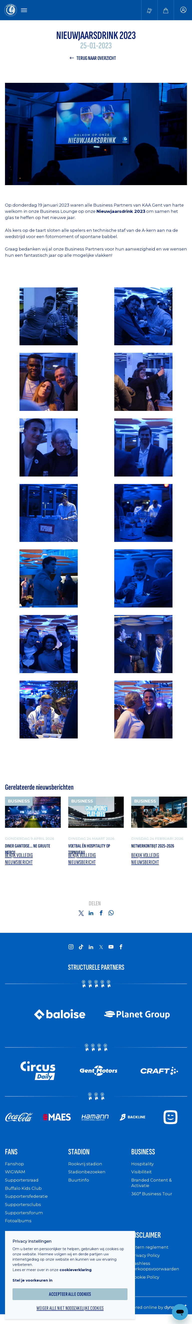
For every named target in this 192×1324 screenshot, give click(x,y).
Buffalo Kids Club (24, 1193)
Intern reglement (150, 1253)
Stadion (80, 1156)
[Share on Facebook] (101, 916)
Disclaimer (148, 1240)
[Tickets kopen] (150, 10)
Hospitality (143, 1168)
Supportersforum (24, 1216)
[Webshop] (166, 10)
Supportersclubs (23, 1208)
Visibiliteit (142, 1176)
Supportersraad (22, 1184)
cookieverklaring (78, 1266)
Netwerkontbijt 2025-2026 (158, 847)
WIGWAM (16, 1176)
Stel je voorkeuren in (35, 1277)
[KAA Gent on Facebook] (121, 949)
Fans (12, 1156)
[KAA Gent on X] (101, 950)
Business (145, 1156)
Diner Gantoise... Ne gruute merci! (25, 851)
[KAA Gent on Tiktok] (81, 949)
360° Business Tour (152, 1198)
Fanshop (14, 1168)
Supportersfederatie (27, 1201)
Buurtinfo (79, 1184)
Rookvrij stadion (86, 1168)
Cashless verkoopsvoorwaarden (156, 1271)
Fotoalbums (18, 1225)
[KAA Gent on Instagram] (71, 949)
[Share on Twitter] (81, 916)
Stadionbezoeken (88, 1176)
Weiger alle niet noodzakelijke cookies (72, 1305)
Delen (95, 907)
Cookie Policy (146, 1282)
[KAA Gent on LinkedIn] (91, 949)
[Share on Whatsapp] (111, 916)
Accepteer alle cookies (72, 1291)
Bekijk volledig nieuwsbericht (20, 861)
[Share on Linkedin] (91, 916)
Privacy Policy (146, 1261)
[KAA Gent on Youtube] (111, 949)
